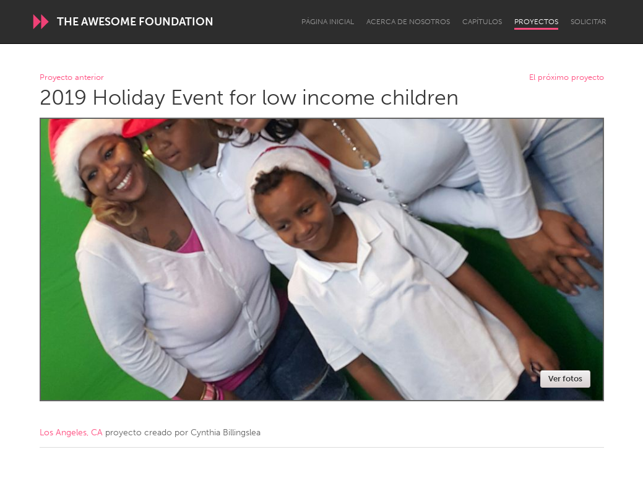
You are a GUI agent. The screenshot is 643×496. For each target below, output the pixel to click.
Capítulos (482, 21)
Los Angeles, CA (71, 432)
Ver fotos (565, 378)
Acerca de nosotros (408, 21)
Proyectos (536, 21)
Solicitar (588, 21)
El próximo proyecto (566, 78)
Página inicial (327, 21)
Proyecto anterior (72, 78)
